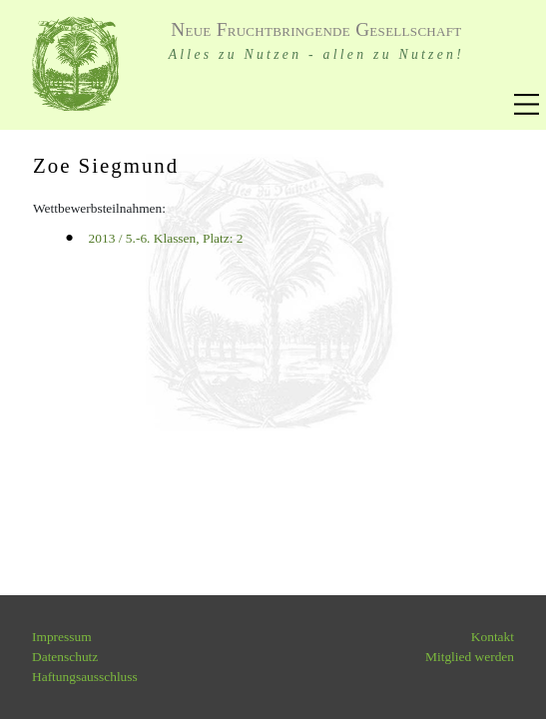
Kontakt (492, 636)
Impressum (62, 636)
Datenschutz (65, 656)
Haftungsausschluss (85, 676)
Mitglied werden (469, 656)
